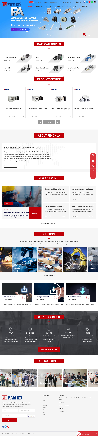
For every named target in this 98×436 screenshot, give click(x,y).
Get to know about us (10, 166)
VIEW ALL (49, 122)
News (76, 6)
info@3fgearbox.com (53, 2)
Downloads (49, 6)
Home (30, 6)
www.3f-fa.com (37, 2)
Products (39, 6)
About (69, 6)
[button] (40, 122)
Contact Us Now (49, 275)
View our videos (49, 349)
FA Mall (31, 2)
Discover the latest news (49, 223)
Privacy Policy (35, 433)
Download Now (9, 299)
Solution (60, 6)
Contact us (4, 307)
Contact (85, 6)
